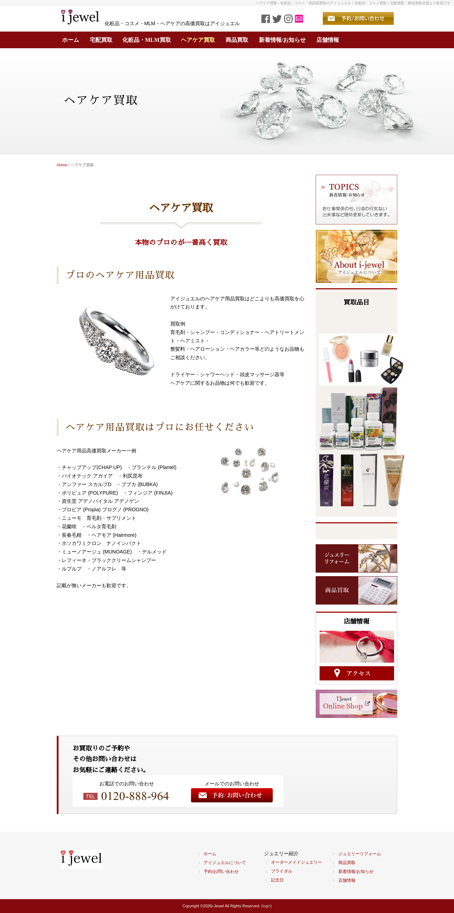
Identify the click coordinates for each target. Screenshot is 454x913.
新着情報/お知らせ (282, 40)
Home (62, 165)
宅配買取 (101, 40)
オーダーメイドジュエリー (296, 862)
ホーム (70, 40)
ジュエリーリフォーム (359, 853)
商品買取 (237, 40)
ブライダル (281, 871)
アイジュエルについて (225, 862)
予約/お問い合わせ (221, 871)
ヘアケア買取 (198, 40)
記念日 (277, 880)
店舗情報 (327, 40)
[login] (266, 906)
